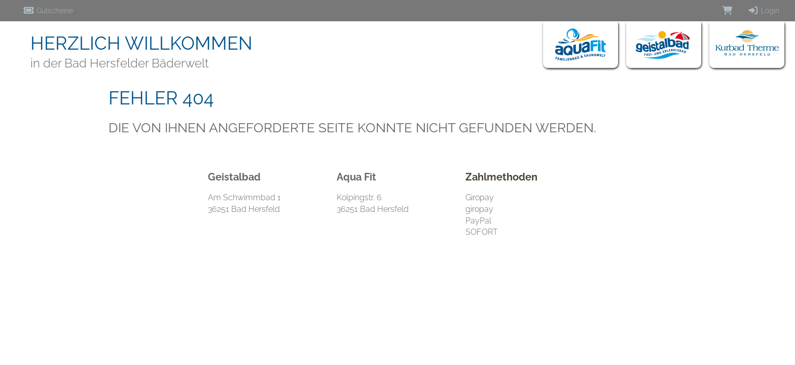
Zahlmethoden (501, 177)
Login (763, 11)
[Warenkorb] (727, 11)
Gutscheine (48, 11)
